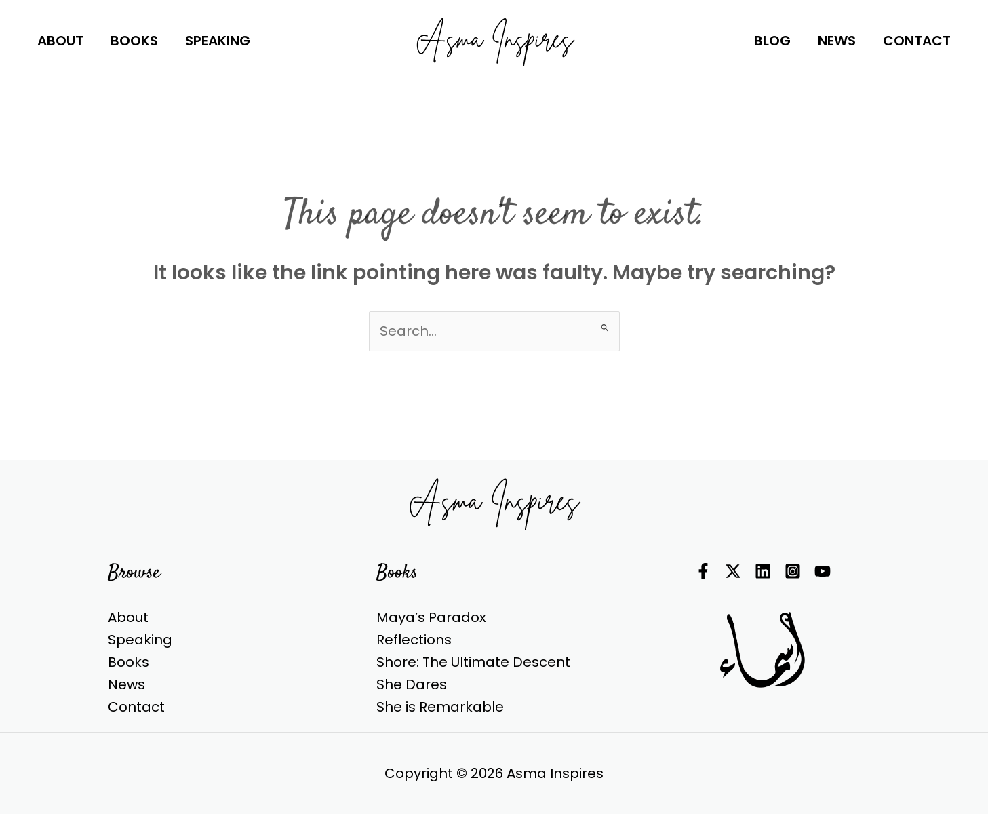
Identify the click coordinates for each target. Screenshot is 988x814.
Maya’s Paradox (431, 617)
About (128, 617)
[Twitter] (733, 571)
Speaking (140, 639)
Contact (136, 706)
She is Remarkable (440, 706)
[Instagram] (793, 571)
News (126, 684)
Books (128, 662)
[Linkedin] (763, 571)
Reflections (414, 639)
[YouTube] (822, 571)
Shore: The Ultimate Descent (473, 662)
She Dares (411, 684)
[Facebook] (703, 571)
